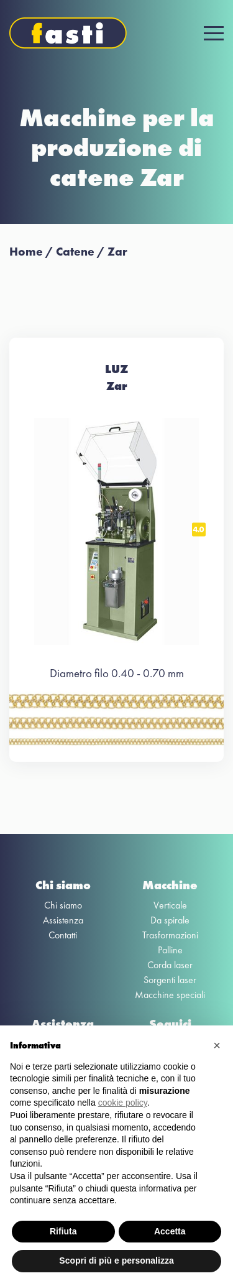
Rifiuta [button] (63, 1231)
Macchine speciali (170, 994)
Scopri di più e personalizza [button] (116, 1260)
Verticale (170, 905)
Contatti (62, 934)
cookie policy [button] (122, 1103)
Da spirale (170, 920)
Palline (170, 949)
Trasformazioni (170, 934)
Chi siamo (63, 905)
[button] (217, 1045)
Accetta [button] (170, 1231)
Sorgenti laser (170, 979)
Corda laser (170, 964)
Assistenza (63, 920)
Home (26, 251)
